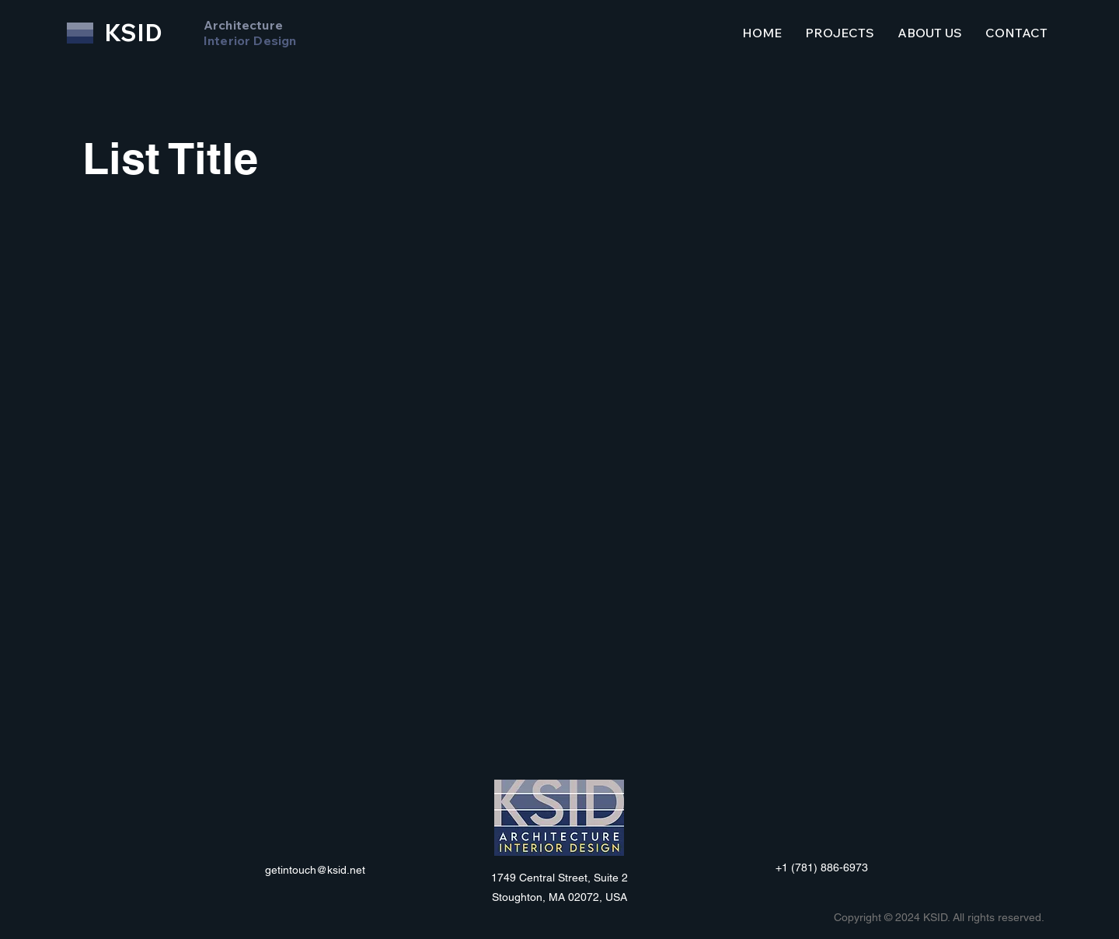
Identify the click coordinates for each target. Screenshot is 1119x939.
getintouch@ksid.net (315, 870)
